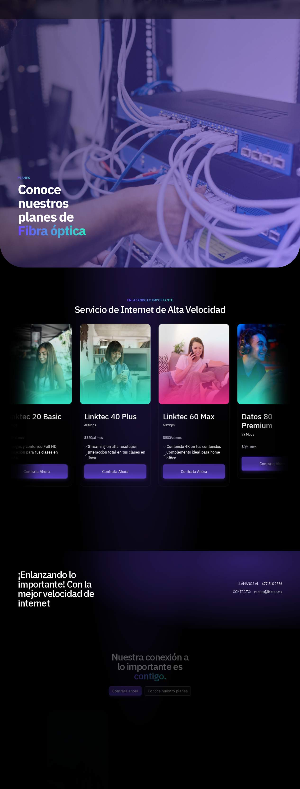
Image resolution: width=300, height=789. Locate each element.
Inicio (118, 31)
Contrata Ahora (229, 31)
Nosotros (148, 31)
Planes (179, 31)
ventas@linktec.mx (266, 9)
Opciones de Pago (267, 31)
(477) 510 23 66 (85, 9)
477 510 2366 (272, 584)
